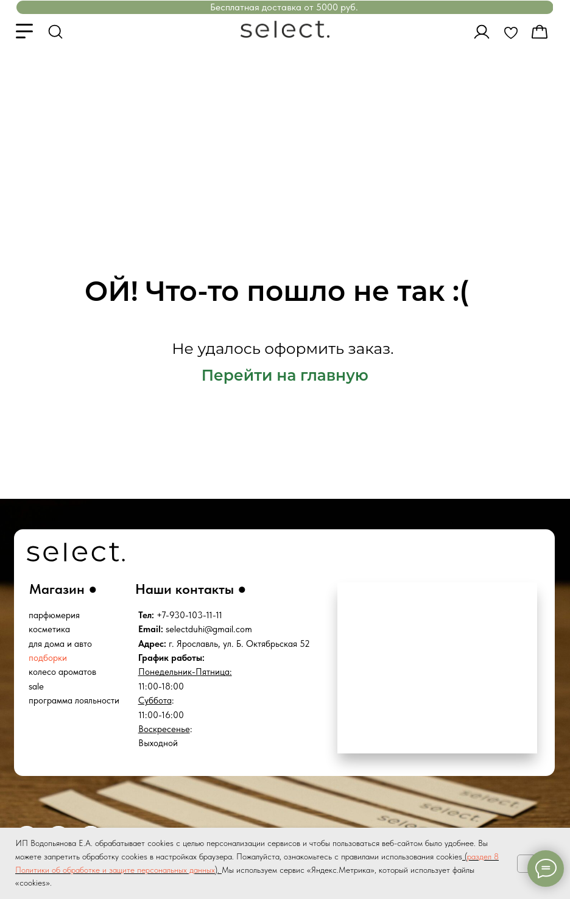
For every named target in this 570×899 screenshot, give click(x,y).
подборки (48, 657)
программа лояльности (74, 700)
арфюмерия (56, 615)
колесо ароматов (62, 671)
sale (36, 686)
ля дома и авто (62, 643)
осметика (51, 629)
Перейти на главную (285, 375)
